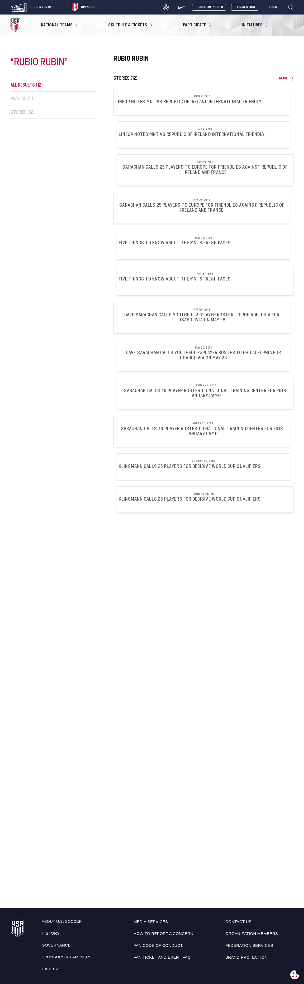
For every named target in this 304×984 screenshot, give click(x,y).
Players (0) (22, 98)
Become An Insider (209, 7)
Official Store (245, 7)
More (286, 78)
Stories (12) (23, 112)
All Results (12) (27, 85)
